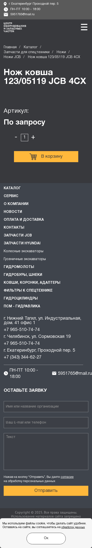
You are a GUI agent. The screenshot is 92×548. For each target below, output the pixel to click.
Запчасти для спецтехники (27, 52)
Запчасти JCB (18, 235)
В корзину (46, 156)
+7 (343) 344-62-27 (22, 357)
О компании (16, 204)
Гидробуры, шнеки (23, 275)
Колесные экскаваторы (23, 251)
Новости (13, 212)
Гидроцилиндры (21, 298)
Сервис (11, 196)
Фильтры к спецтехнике (28, 290)
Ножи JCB (12, 57)
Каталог (31, 47)
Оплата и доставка (24, 219)
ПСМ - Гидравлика (22, 306)
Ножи (61, 52)
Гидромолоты (19, 267)
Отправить (46, 491)
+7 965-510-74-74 (22, 330)
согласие (67, 477)
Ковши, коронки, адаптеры (32, 282)
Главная (10, 47)
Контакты (14, 227)
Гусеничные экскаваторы (25, 259)
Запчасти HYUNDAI (22, 243)
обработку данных (73, 527)
